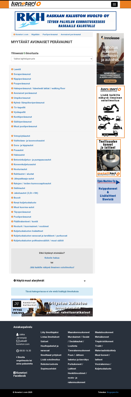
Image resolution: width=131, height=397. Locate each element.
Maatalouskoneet (104, 332)
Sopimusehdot (48, 368)
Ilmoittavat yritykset (51, 355)
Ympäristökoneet (104, 341)
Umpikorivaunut (20, 98)
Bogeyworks (112, 392)
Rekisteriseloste (49, 364)
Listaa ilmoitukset (50, 337)
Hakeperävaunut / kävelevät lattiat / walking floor (38, 88)
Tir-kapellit (18, 107)
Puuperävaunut (20, 83)
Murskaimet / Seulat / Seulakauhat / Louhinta (78, 341)
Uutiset (44, 341)
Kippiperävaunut (21, 79)
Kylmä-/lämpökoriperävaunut (27, 102)
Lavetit (16, 69)
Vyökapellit (18, 112)
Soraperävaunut (21, 74)
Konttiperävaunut (21, 117)
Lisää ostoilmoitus (50, 359)
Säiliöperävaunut (21, 121)
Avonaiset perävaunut (24, 93)
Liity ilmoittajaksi (49, 332)
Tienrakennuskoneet (79, 350)
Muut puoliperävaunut (24, 126)
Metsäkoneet (102, 337)
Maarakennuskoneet (79, 332)
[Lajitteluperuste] (52, 58)
